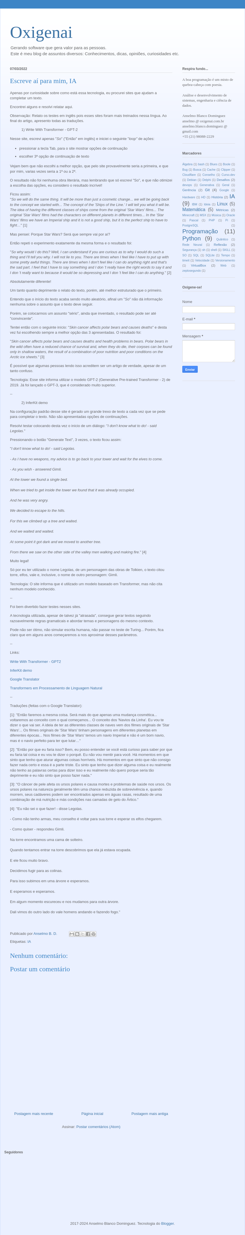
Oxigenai (41, 32)
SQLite (210, 255)
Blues (213, 164)
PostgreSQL (190, 225)
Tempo (225, 255)
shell (214, 249)
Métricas (222, 210)
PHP (212, 220)
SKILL (226, 249)
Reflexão (220, 244)
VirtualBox (198, 265)
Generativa (207, 185)
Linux (222, 203)
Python (191, 238)
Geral (225, 185)
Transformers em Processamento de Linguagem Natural (56, 688)
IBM (194, 204)
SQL (196, 255)
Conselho (209, 174)
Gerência (189, 190)
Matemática (193, 209)
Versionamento (225, 260)
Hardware (188, 197)
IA (29, 941)
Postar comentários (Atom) (98, 1127)
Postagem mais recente (33, 1114)
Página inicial (92, 1114)
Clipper (225, 169)
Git (207, 190)
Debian (192, 180)
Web (223, 265)
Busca (197, 169)
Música (216, 215)
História (217, 197)
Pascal (193, 220)
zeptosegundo (191, 270)
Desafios (223, 180)
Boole (226, 164)
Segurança (189, 249)
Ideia (207, 204)
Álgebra (187, 164)
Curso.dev (228, 174)
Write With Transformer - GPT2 (35, 661)
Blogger (167, 1223)
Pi (226, 220)
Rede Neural (192, 244)
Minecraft (188, 215)
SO (184, 255)
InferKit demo (21, 670)
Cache (211, 169)
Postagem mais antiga (149, 1114)
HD (203, 197)
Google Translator (24, 679)
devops (187, 185)
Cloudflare (189, 174)
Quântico (222, 239)
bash (201, 164)
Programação (200, 231)
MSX (203, 215)
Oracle (230, 215)
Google (224, 190)
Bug (185, 169)
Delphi (207, 180)
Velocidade (202, 260)
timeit (185, 260)
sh (203, 249)
